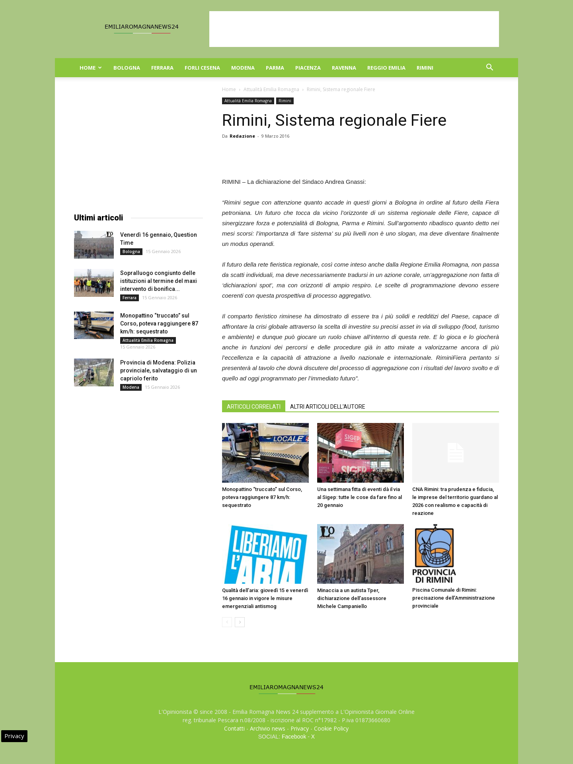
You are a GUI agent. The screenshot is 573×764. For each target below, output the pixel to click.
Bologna (126, 67)
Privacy (299, 728)
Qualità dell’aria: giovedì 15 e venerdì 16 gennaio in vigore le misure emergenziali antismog (265, 598)
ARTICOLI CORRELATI (254, 406)
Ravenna (344, 67)
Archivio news (267, 728)
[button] (489, 68)
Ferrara (162, 67)
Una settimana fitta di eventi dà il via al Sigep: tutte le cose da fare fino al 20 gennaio (359, 497)
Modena (243, 67)
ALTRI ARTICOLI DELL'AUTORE (327, 406)
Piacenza (308, 67)
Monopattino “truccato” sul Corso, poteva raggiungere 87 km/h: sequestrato (262, 497)
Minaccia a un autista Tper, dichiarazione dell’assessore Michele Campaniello (351, 598)
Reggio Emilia (386, 67)
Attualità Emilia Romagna (271, 89)
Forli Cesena (202, 67)
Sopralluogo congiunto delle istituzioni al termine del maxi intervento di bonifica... (158, 281)
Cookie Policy (331, 728)
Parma (275, 67)
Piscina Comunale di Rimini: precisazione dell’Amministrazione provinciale (453, 598)
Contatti (234, 728)
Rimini (425, 67)
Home (91, 67)
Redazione (242, 136)
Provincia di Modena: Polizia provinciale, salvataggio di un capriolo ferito (158, 370)
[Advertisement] (354, 29)
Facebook (294, 736)
